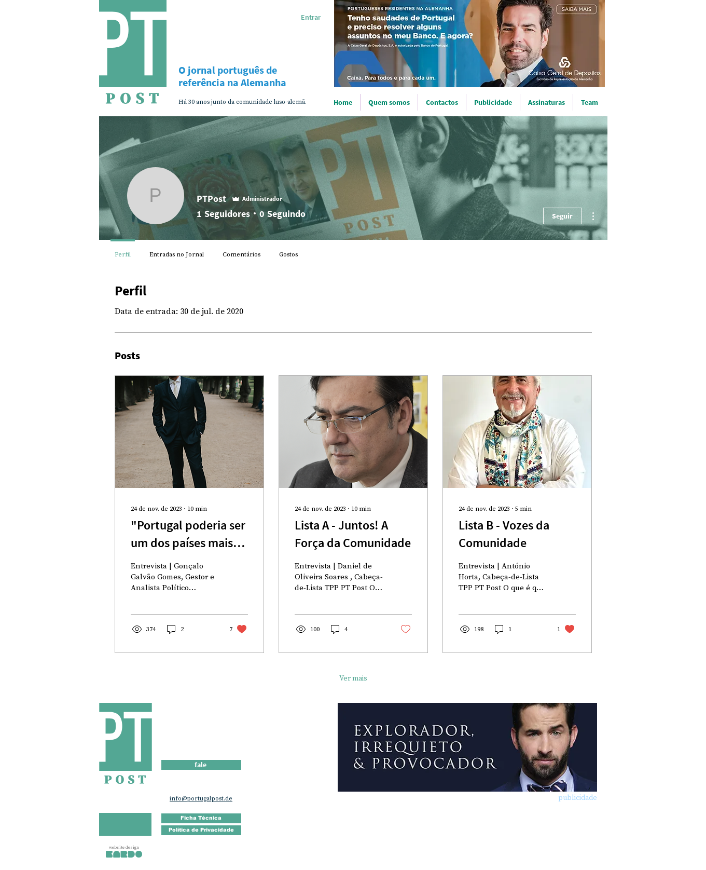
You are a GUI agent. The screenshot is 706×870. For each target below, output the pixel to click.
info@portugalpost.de (201, 798)
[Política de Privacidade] (201, 830)
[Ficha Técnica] (201, 818)
